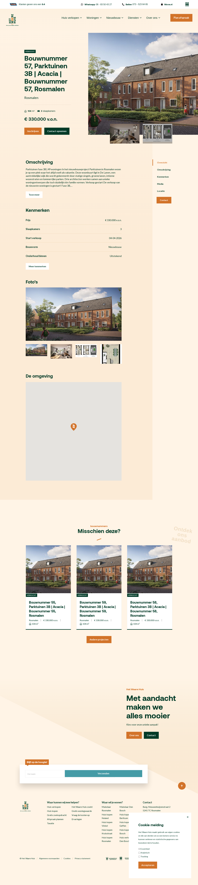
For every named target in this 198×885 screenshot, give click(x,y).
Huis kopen (52, 829)
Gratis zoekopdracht (57, 833)
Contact (164, 209)
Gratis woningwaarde (82, 829)
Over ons (147, 20)
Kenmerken (163, 186)
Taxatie (50, 841)
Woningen (89, 20)
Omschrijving (164, 179)
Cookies (67, 877)
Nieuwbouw (109, 20)
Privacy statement (82, 877)
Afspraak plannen (55, 837)
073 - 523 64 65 (135, 4)
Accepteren (148, 864)
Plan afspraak (177, 20)
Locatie (161, 200)
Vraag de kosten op (81, 833)
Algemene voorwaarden (49, 877)
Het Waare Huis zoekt (82, 825)
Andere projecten (99, 657)
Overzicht (162, 172)
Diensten (129, 20)
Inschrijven (34, 131)
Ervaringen (77, 837)
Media (160, 193)
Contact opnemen (38, 140)
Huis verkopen (66, 20)
